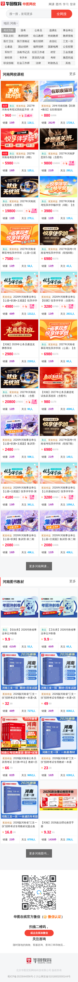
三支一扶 (68, 41)
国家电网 (53, 46)
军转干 (8, 52)
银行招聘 (38, 41)
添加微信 (43, 933)
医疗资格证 (23, 41)
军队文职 (9, 35)
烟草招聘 (38, 46)
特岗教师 (53, 35)
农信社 (53, 41)
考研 (53, 57)
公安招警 (68, 46)
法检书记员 (23, 52)
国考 (23, 30)
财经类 (8, 57)
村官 (53, 52)
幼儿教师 (38, 35)
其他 (68, 63)
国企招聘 (23, 46)
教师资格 (68, 35)
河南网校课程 (13, 74)
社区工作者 (38, 52)
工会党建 (68, 52)
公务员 (38, 30)
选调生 (53, 30)
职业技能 (9, 63)
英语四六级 (38, 57)
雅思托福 (68, 57)
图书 (59, 4)
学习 (66, 4)
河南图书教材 (13, 582)
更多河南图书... (39, 853)
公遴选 (8, 46)
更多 (72, 74)
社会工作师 (23, 63)
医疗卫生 (9, 41)
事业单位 (68, 30)
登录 (73, 4)
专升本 (23, 57)
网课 (51, 4)
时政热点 (53, 63)
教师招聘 (23, 35)
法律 (38, 63)
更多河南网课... (39, 566)
